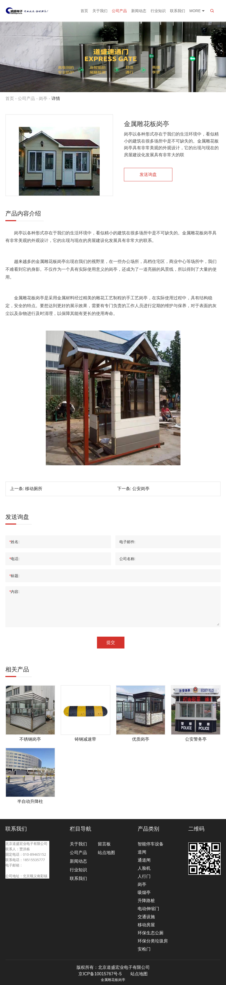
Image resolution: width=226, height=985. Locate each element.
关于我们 (99, 11)
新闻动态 (138, 11)
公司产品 (119, 11)
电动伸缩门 (148, 908)
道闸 (142, 852)
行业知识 (158, 11)
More (197, 11)
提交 (110, 642)
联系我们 (177, 11)
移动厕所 (33, 488)
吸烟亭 (144, 892)
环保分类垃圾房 (153, 941)
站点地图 (106, 852)
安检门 (144, 949)
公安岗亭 (140, 488)
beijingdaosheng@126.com (27, 870)
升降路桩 (146, 900)
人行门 (144, 876)
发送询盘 (148, 174)
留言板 (104, 844)
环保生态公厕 (151, 933)
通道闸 (144, 860)
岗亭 (43, 98)
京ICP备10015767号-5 (99, 974)
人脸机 (144, 868)
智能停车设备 (151, 844)
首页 (84, 11)
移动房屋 (146, 924)
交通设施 (146, 916)
